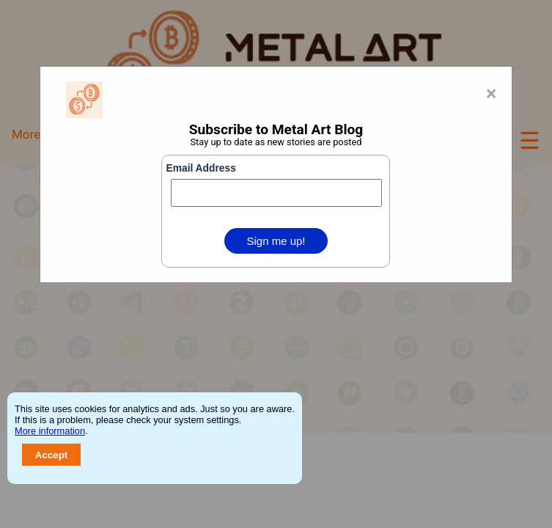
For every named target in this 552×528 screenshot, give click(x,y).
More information (50, 430)
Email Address (200, 168)
